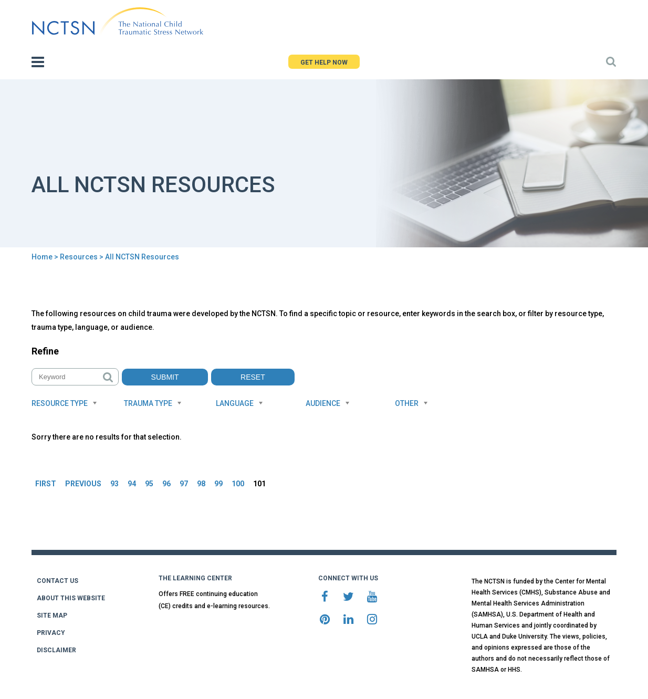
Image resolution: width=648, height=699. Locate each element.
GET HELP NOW (324, 62)
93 (114, 483)
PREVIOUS (83, 483)
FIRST (45, 483)
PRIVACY (51, 633)
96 (166, 483)
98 (201, 483)
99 (218, 483)
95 (149, 483)
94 (132, 483)
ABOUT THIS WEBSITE (71, 598)
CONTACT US (57, 581)
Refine (45, 351)
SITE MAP (52, 615)
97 (184, 483)
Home (42, 257)
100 (238, 483)
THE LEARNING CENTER (195, 578)
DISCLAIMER (56, 650)
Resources (79, 257)
